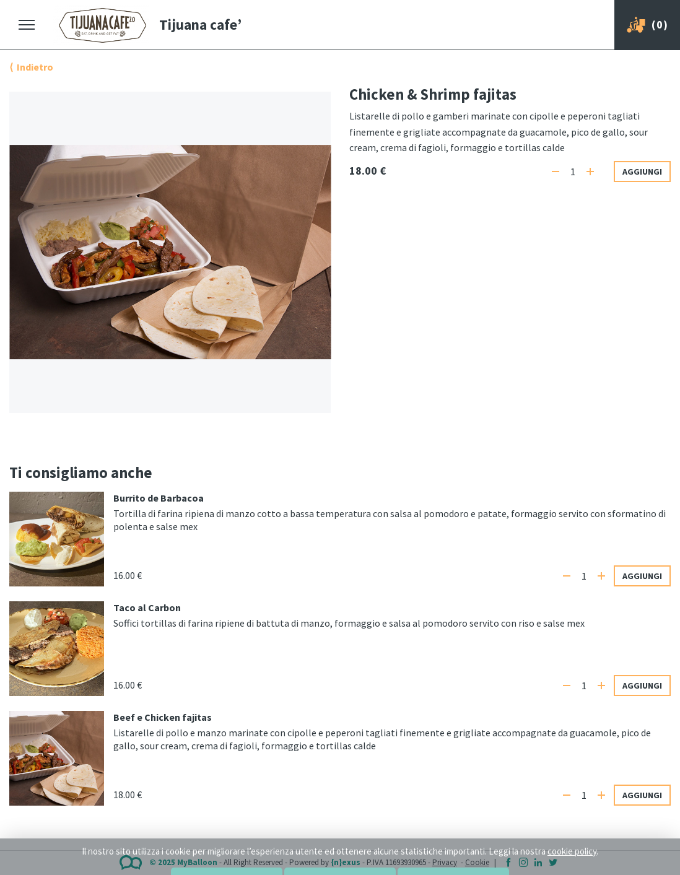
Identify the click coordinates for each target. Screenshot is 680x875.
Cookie (477, 862)
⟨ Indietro (31, 67)
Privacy (444, 862)
